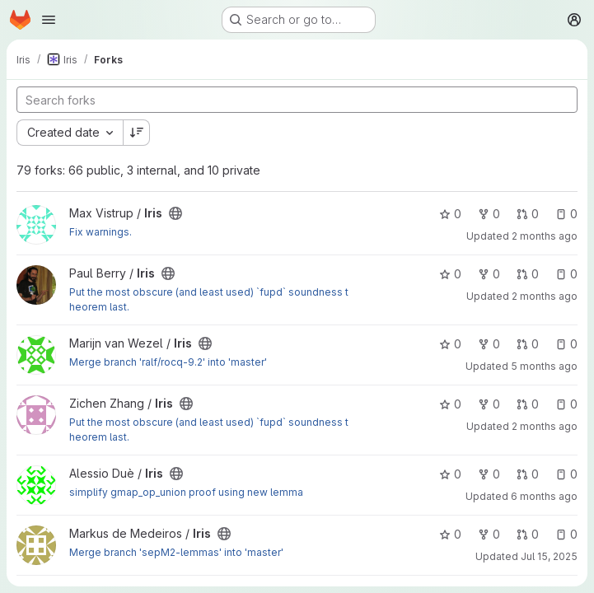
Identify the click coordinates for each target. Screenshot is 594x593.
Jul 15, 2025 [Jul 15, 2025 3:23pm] (549, 556)
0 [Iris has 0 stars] (450, 214)
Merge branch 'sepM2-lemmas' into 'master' (176, 552)
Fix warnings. (100, 232)
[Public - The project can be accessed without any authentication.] (175, 213)
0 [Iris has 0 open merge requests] (528, 214)
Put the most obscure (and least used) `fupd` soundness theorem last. (208, 299)
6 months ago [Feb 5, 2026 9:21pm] (544, 496)
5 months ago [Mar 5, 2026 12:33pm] (544, 366)
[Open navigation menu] (48, 20)
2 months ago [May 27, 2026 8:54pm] (545, 296)
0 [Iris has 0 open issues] (566, 214)
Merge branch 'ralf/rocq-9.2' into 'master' (168, 362)
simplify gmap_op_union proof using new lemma (186, 492)
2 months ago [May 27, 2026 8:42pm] (545, 426)
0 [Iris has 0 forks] (489, 214)
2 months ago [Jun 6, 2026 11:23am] (545, 236)
